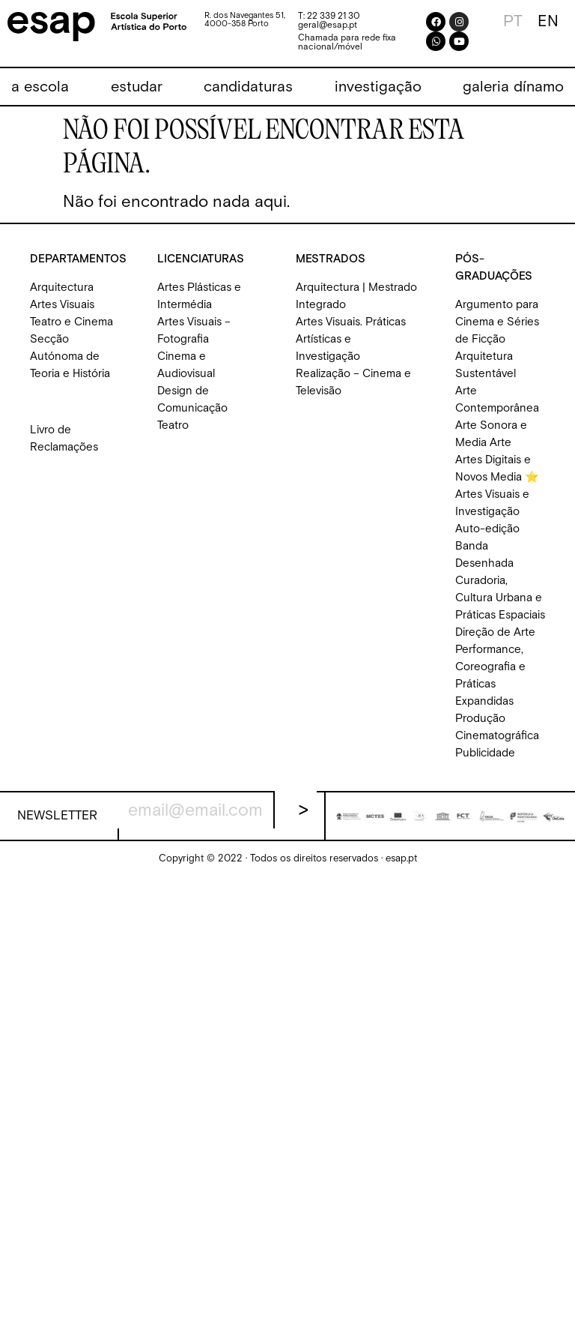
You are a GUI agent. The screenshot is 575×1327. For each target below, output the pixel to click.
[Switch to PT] (513, 21)
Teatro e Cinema (71, 322)
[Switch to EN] (548, 21)
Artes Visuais (62, 305)
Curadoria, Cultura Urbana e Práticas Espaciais (500, 598)
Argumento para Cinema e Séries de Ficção (497, 322)
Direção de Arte (495, 632)
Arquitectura (62, 287)
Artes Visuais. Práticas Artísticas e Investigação (351, 339)
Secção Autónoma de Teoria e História (70, 356)
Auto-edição (487, 529)
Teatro (173, 425)
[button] (40, 87)
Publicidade (485, 753)
